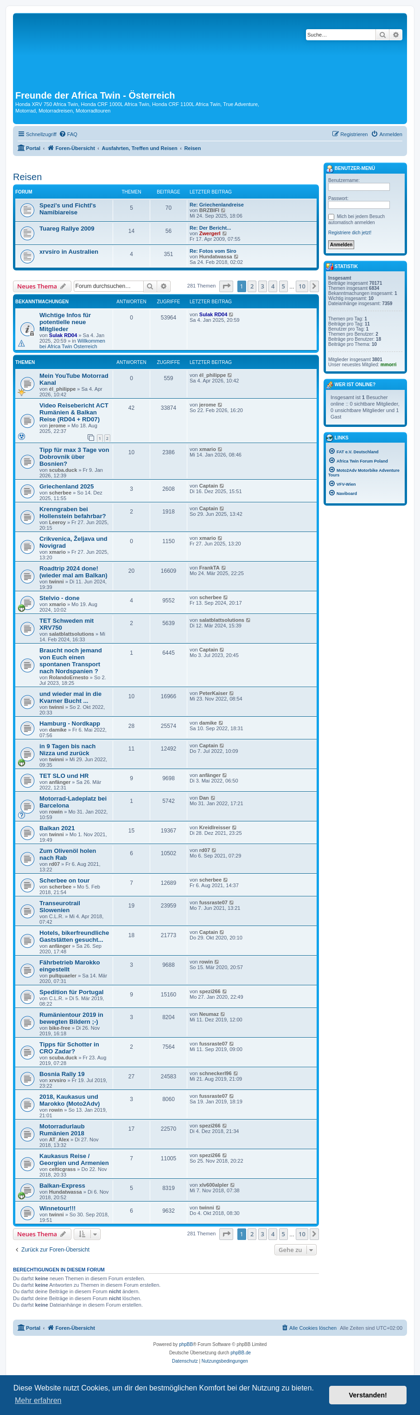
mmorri (388, 364)
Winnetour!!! (57, 1208)
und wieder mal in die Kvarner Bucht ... (70, 697)
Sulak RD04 (63, 335)
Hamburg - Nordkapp (69, 723)
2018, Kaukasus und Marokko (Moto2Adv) (69, 1100)
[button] (226, 286)
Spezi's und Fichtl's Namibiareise (67, 209)
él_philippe (62, 389)
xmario (207, 449)
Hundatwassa (215, 256)
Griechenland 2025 (66, 486)
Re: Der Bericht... (210, 228)
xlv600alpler (214, 1185)
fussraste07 (213, 902)
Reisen (27, 177)
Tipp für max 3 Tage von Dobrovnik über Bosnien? (74, 456)
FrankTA (209, 567)
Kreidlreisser (214, 827)
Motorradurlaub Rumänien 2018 (61, 1130)
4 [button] (272, 286)
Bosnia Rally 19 (61, 1074)
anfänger (59, 782)
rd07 (54, 864)
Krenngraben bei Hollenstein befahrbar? (72, 513)
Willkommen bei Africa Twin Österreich (72, 343)
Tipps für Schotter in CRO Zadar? (69, 1048)
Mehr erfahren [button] (38, 1400)
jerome (57, 425)
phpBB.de (240, 1352)
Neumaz (209, 1014)
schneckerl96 (215, 1073)
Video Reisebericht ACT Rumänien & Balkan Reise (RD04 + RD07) (73, 412)
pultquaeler (62, 975)
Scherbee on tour (64, 880)
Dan (204, 798)
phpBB (186, 1344)
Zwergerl (210, 233)
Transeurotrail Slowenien (59, 907)
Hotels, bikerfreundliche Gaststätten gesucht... (74, 936)
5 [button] (283, 286)
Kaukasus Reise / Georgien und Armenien (74, 1159)
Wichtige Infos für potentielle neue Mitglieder (65, 322)
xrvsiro (57, 1080)
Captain (208, 485)
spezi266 (210, 991)
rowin (56, 811)
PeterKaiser (213, 693)
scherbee (60, 492)
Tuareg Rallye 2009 (67, 228)
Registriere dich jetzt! (349, 232)
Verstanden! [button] (368, 1395)
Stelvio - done (59, 598)
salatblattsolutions (71, 634)
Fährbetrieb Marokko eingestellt (69, 966)
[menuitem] (68, 134)
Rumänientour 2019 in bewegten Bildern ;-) (71, 1018)
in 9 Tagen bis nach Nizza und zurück (67, 750)
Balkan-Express (62, 1185)
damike (58, 730)
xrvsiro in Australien (68, 251)
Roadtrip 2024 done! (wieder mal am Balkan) (73, 572)
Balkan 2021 (57, 828)
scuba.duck (63, 470)
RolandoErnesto (69, 677)
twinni (56, 581)
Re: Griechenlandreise (217, 204)
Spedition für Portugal (71, 992)
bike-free (59, 1028)
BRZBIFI (209, 210)
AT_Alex (59, 1139)
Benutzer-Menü (350, 169)
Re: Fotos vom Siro (213, 251)
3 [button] (262, 286)
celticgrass (62, 1169)
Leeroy (57, 522)
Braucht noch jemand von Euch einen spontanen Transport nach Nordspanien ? (70, 661)
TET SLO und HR (64, 775)
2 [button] (252, 286)
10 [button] (302, 286)
